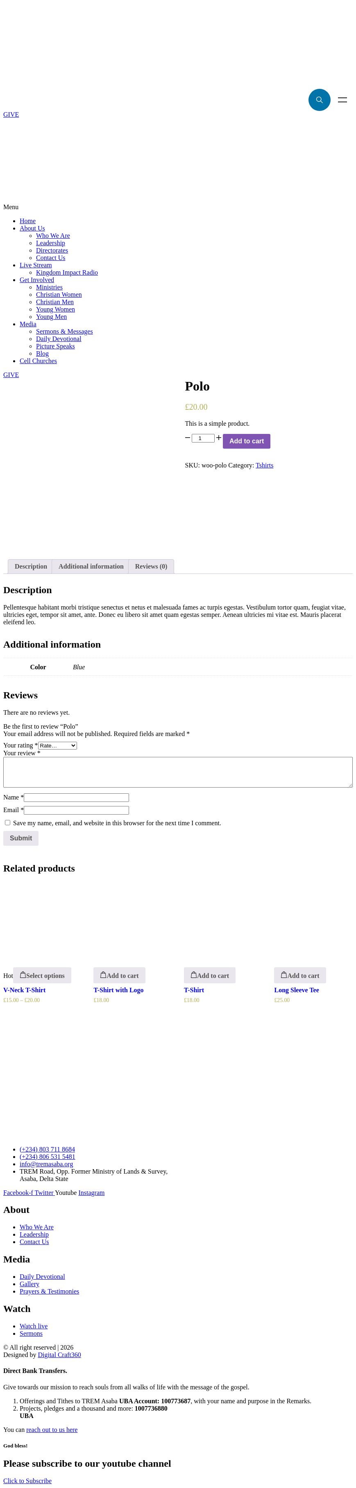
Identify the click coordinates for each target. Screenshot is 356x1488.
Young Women (55, 309)
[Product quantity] (203, 438)
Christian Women (59, 294)
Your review (22, 753)
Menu (342, 100)
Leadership (50, 242)
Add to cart (246, 441)
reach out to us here (51, 1429)
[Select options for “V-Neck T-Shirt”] (42, 975)
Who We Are (53, 235)
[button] (178, 207)
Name (13, 797)
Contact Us (51, 257)
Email (13, 809)
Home (28, 220)
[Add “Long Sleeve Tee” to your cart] (300, 975)
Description (31, 566)
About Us (32, 228)
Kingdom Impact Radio (67, 272)
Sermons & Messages (64, 331)
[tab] (31, 566)
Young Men (51, 316)
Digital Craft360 (59, 1354)
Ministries (49, 287)
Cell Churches (38, 360)
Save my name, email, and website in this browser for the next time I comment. (117, 823)
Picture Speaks (55, 346)
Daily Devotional (59, 338)
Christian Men (55, 301)
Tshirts (264, 465)
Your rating (20, 745)
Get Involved (37, 279)
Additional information (91, 566)
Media (28, 324)
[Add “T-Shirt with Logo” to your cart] (119, 975)
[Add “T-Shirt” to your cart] (210, 975)
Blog (42, 353)
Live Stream (36, 265)
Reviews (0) (151, 566)
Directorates (52, 250)
